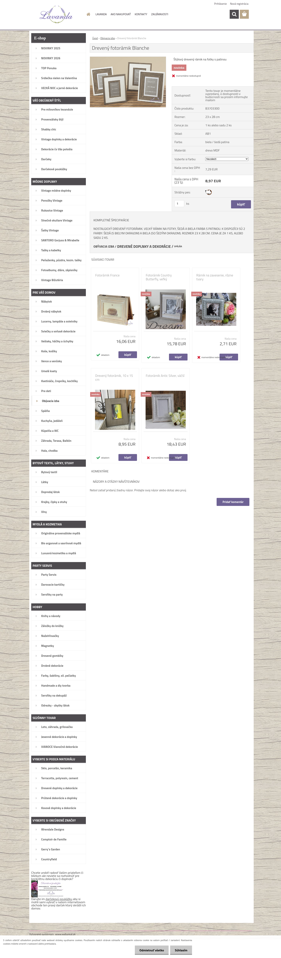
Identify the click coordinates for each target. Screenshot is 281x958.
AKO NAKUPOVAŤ (121, 14)
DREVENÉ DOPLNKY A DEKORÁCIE (144, 246)
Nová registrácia (239, 4)
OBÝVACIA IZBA (103, 246)
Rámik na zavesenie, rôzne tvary (214, 277)
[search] (234, 14)
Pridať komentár (233, 502)
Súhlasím (181, 950)
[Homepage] (88, 14)
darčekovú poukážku (59, 899)
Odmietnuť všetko (151, 950)
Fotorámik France (107, 275)
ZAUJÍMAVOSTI (159, 14)
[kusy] (179, 203)
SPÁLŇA (178, 246)
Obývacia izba (107, 38)
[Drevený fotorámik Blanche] (128, 58)
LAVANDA (101, 14)
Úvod (95, 38)
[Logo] (56, 14)
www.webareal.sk (65, 934)
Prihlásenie (220, 4)
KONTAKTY (141, 14)
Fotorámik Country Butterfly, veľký (159, 277)
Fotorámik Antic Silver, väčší (165, 376)
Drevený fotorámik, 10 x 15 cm (114, 378)
